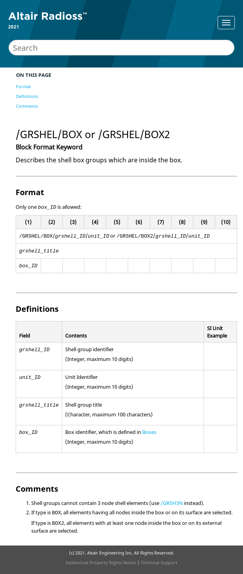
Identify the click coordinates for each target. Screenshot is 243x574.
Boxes (149, 431)
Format (23, 86)
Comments (27, 106)
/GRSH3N (172, 502)
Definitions (27, 96)
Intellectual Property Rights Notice (101, 562)
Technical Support (159, 562)
